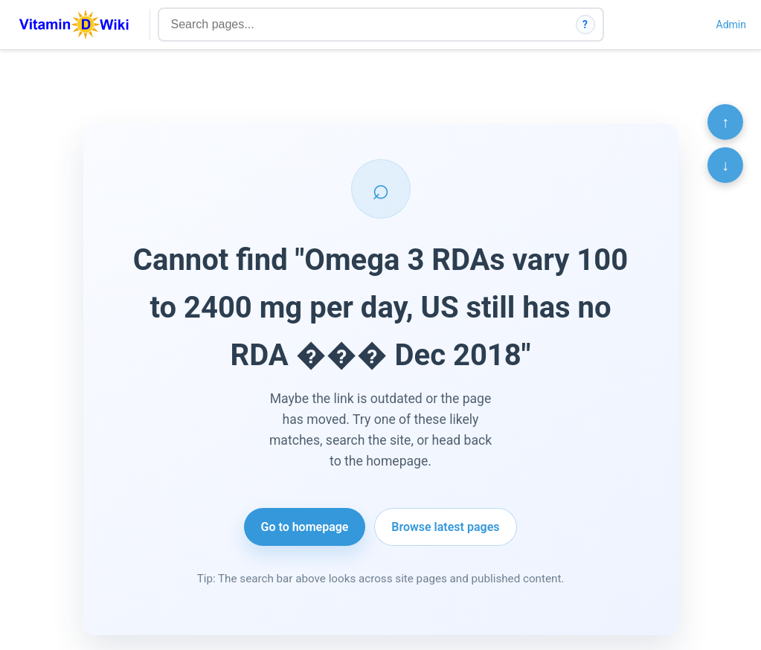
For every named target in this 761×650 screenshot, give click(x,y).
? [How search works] (585, 24)
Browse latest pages (445, 527)
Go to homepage (305, 527)
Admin (731, 24)
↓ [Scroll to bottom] (725, 165)
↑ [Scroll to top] (725, 122)
